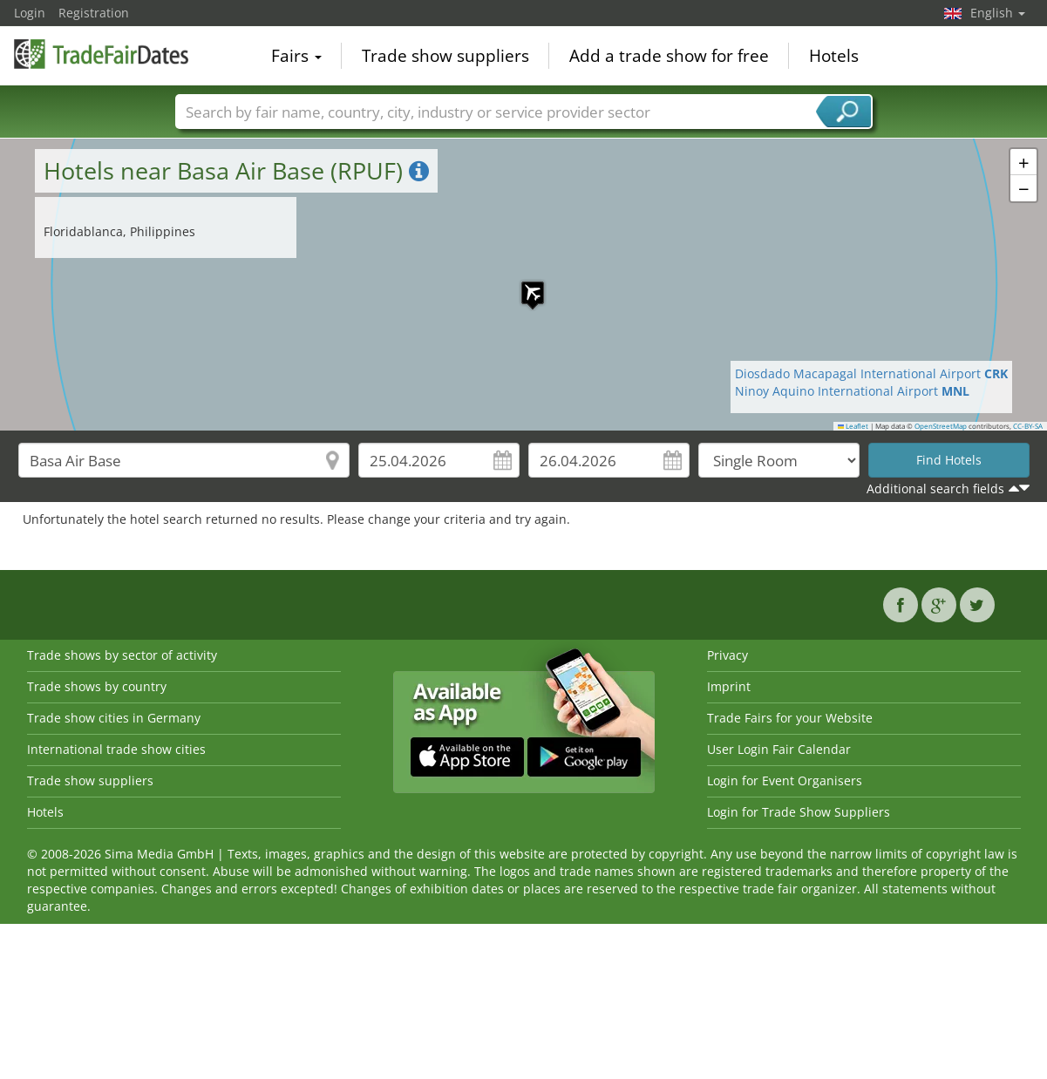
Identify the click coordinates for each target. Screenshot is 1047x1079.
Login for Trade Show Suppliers (798, 812)
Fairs (296, 55)
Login (29, 12)
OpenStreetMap (940, 426)
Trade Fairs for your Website (790, 717)
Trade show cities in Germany (114, 717)
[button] (524, 284)
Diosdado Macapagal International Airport (871, 373)
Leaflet (853, 426)
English (997, 12)
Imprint (729, 686)
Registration (93, 12)
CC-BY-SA (1028, 426)
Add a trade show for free (669, 55)
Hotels (834, 55)
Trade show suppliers (445, 55)
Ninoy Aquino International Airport (852, 391)
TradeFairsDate (101, 54)
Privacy (727, 655)
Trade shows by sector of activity (122, 655)
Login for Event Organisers (784, 780)
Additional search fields (935, 488)
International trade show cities (116, 749)
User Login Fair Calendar (779, 749)
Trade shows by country (97, 686)
